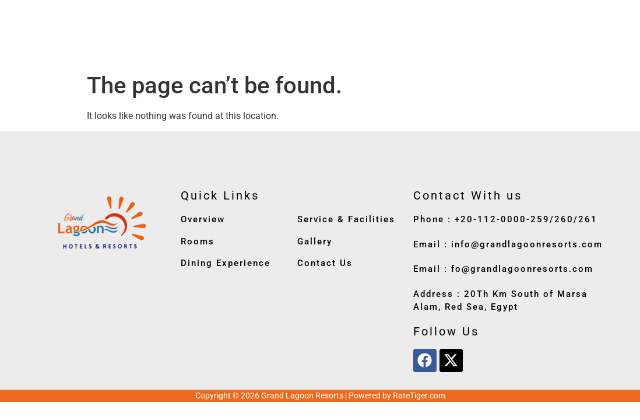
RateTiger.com (419, 395)
